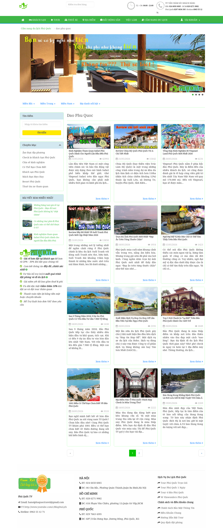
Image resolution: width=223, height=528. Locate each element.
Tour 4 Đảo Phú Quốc (172, 492)
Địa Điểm (89, 19)
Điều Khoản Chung (171, 512)
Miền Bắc (29, 103)
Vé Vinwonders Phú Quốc (174, 497)
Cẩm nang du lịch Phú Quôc (36, 28)
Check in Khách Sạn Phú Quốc (38, 157)
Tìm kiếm (41, 132)
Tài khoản (190, 19)
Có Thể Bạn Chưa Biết (34, 167)
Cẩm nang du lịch (154, 19)
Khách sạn (37, 19)
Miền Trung (47, 103)
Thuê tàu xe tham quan (35, 186)
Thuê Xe (71, 19)
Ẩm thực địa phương (33, 152)
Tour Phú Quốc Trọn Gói (174, 482)
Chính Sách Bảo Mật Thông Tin (177, 507)
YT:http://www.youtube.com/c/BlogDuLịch (43, 506)
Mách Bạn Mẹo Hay (33, 176)
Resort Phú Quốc (31, 181)
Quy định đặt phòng (172, 522)
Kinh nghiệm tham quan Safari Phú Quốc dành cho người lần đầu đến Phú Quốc (46, 239)
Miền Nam (67, 103)
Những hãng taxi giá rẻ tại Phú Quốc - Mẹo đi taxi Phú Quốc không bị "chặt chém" (46, 210)
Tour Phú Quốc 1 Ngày (173, 487)
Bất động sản (110, 19)
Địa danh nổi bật (90, 103)
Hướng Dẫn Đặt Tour (172, 517)
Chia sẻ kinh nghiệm (33, 162)
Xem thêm (102, 198)
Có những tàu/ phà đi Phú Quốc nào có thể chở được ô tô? (46, 224)
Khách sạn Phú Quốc (33, 171)
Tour (55, 19)
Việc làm (131, 19)
